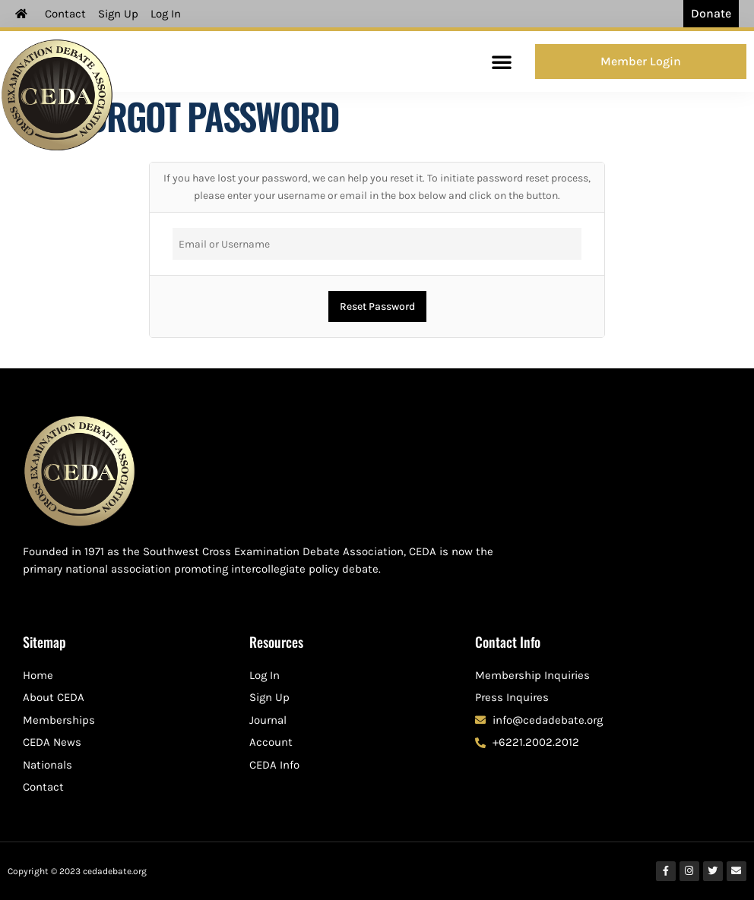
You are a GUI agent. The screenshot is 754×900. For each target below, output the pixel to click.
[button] (502, 61)
